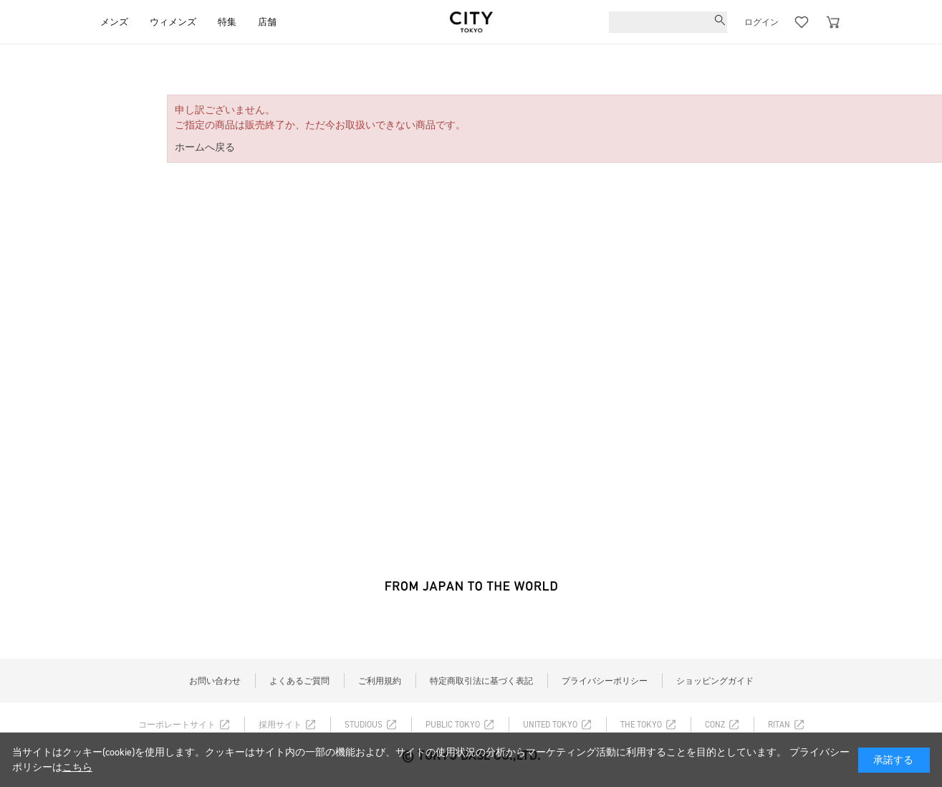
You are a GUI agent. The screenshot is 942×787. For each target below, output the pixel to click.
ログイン (761, 22)
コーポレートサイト (177, 724)
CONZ (715, 724)
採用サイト (280, 724)
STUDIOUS (364, 724)
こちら (77, 767)
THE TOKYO (641, 724)
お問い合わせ (215, 681)
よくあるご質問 (299, 681)
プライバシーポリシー (605, 681)
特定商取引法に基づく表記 (481, 681)
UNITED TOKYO (550, 724)
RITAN (779, 724)
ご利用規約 (379, 681)
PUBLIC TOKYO (453, 724)
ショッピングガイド (715, 681)
